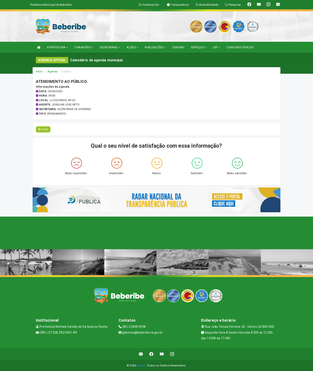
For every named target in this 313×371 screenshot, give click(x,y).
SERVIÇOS (198, 47)
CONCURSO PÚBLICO (240, 47)
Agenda (52, 71)
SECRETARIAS (110, 47)
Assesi (141, 365)
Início (39, 71)
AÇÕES (132, 47)
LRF (216, 47)
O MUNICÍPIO (84, 47)
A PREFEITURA (57, 47)
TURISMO (178, 47)
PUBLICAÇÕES (155, 47)
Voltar (43, 129)
